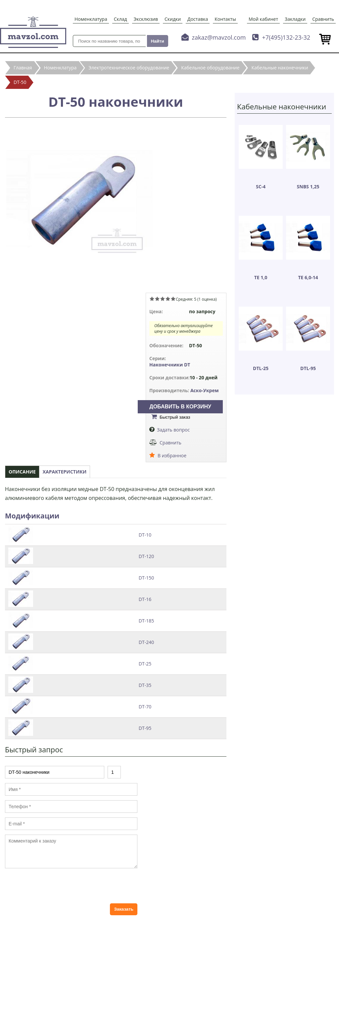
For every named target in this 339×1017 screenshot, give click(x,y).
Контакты (225, 19)
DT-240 (146, 642)
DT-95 (145, 728)
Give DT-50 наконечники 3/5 (162, 298)
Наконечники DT (169, 364)
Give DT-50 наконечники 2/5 (157, 298)
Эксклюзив (146, 19)
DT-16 (145, 599)
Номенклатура (90, 19)
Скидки (173, 19)
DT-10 (145, 535)
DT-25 (145, 663)
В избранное (172, 455)
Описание (22, 472)
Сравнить (323, 19)
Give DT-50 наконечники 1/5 (152, 298)
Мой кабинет (263, 19)
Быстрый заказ (175, 417)
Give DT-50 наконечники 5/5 (173, 298)
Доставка (197, 19)
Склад (120, 19)
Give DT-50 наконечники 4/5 (167, 298)
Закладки (295, 19)
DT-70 (145, 706)
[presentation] (55, 886)
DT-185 (146, 621)
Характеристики (65, 472)
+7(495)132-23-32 (286, 37)
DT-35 (145, 685)
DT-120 (146, 556)
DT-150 (146, 578)
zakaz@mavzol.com (219, 37)
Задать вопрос (173, 430)
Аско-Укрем (204, 390)
